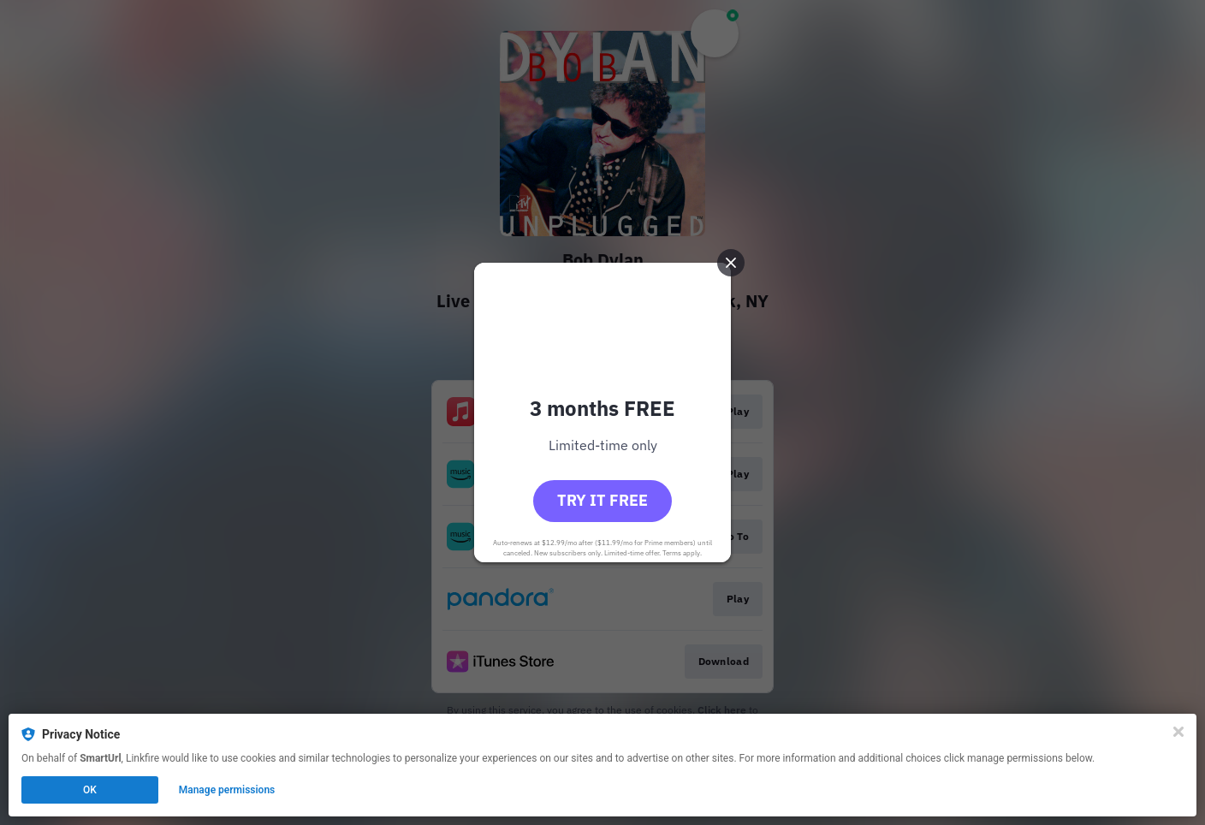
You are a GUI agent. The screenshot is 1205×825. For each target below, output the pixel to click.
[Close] (1178, 731)
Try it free (602, 500)
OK (90, 790)
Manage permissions (227, 790)
